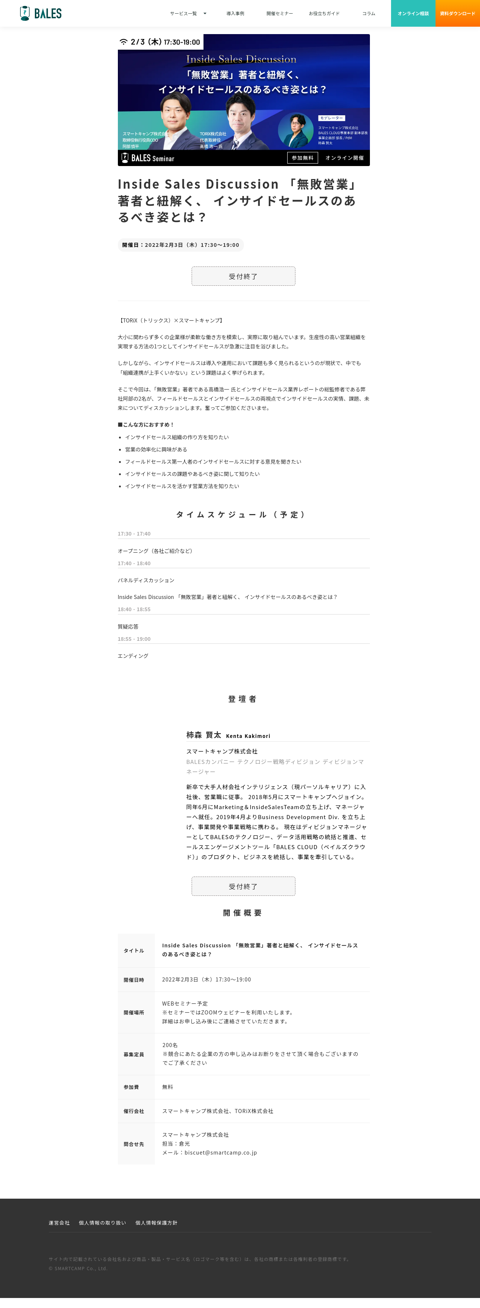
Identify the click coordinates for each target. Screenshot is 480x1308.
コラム (368, 13)
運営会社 (59, 1222)
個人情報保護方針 (156, 1222)
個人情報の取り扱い (103, 1222)
